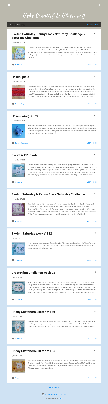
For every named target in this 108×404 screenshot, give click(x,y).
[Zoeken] (99, 6)
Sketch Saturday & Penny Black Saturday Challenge (48, 194)
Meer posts (54, 387)
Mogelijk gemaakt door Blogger (54, 394)
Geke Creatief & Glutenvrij (54, 15)
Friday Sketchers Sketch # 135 (33, 351)
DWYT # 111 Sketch (26, 155)
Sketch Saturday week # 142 (32, 233)
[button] (95, 33)
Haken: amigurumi (25, 116)
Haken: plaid (20, 77)
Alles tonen (92, 25)
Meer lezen (92, 65)
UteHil (60, 398)
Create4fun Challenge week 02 (33, 272)
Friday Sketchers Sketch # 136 (33, 312)
